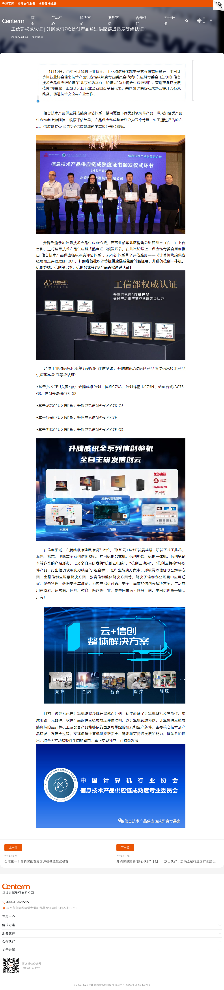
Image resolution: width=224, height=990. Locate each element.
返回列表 (37, 36)
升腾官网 (8, 3)
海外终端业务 (47, 3)
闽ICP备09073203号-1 (138, 984)
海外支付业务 (26, 3)
